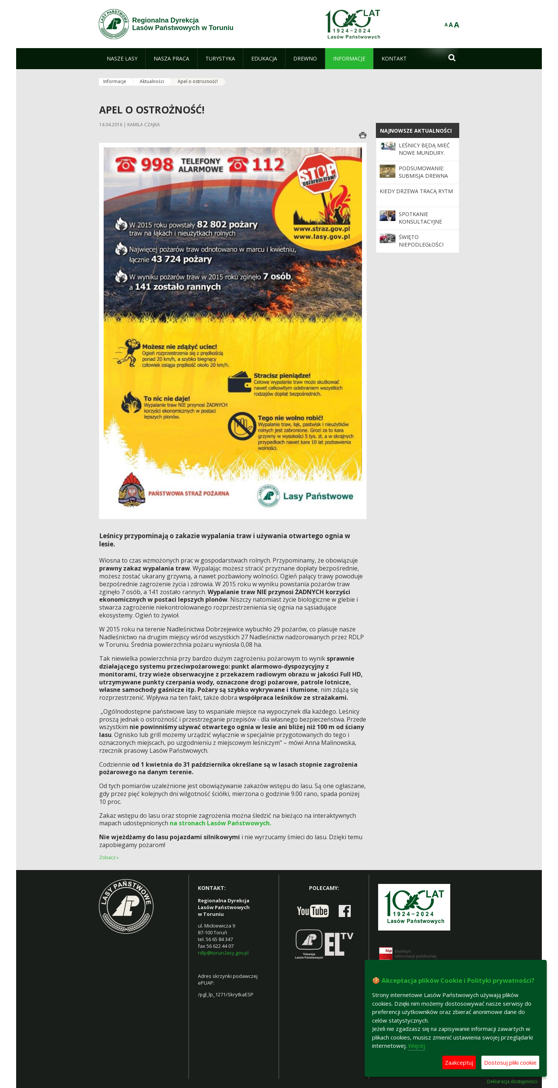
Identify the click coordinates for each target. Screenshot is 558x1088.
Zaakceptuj (459, 1062)
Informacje (114, 81)
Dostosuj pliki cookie (510, 1062)
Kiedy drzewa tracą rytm (416, 191)
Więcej (416, 1045)
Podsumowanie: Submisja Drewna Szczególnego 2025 (426, 176)
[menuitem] (122, 58)
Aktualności (152, 81)
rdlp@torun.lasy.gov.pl (223, 952)
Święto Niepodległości (421, 240)
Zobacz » (109, 857)
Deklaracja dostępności (512, 1081)
